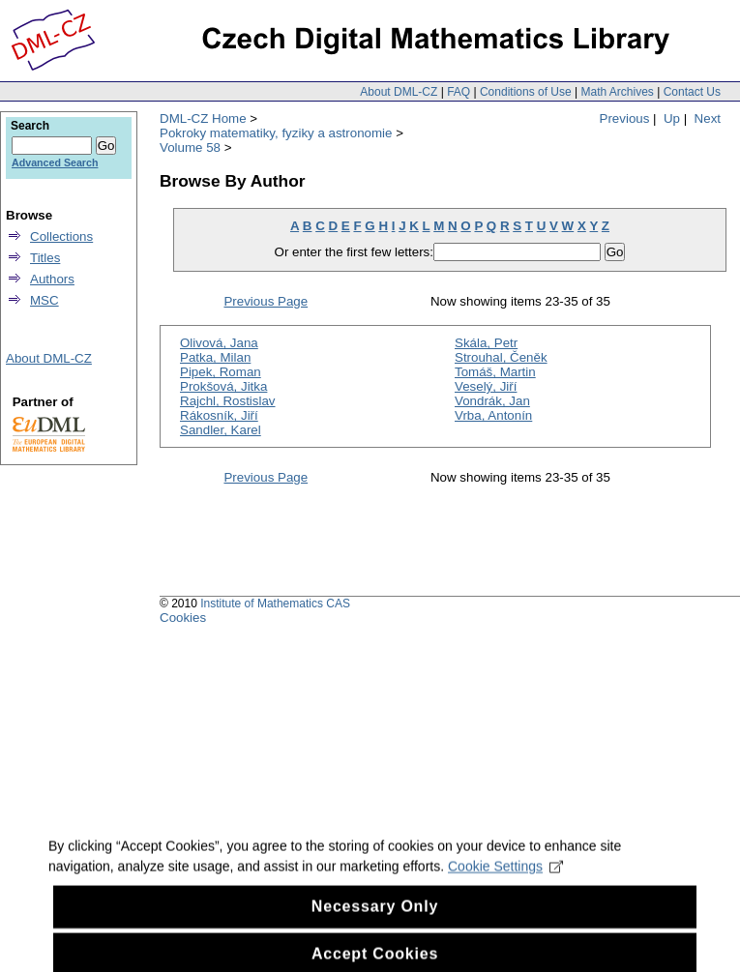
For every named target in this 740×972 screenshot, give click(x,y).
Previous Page (265, 301)
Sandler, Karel (220, 430)
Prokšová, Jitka (223, 386)
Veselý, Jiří (486, 386)
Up (672, 118)
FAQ (458, 92)
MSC (44, 300)
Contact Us (692, 92)
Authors (52, 279)
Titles (45, 257)
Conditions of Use (526, 92)
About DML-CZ (398, 92)
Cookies (183, 617)
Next (708, 118)
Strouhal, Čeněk (501, 357)
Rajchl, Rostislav (228, 401)
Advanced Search (55, 162)
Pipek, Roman (220, 372)
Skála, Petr (486, 343)
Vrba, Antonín (493, 415)
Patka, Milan (215, 357)
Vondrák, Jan (492, 401)
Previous (625, 118)
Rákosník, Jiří (219, 415)
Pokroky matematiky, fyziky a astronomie (276, 133)
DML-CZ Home (203, 118)
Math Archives (616, 92)
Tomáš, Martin (495, 372)
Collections (61, 236)
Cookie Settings (505, 880)
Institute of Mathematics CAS (275, 603)
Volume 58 (190, 147)
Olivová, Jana (219, 343)
